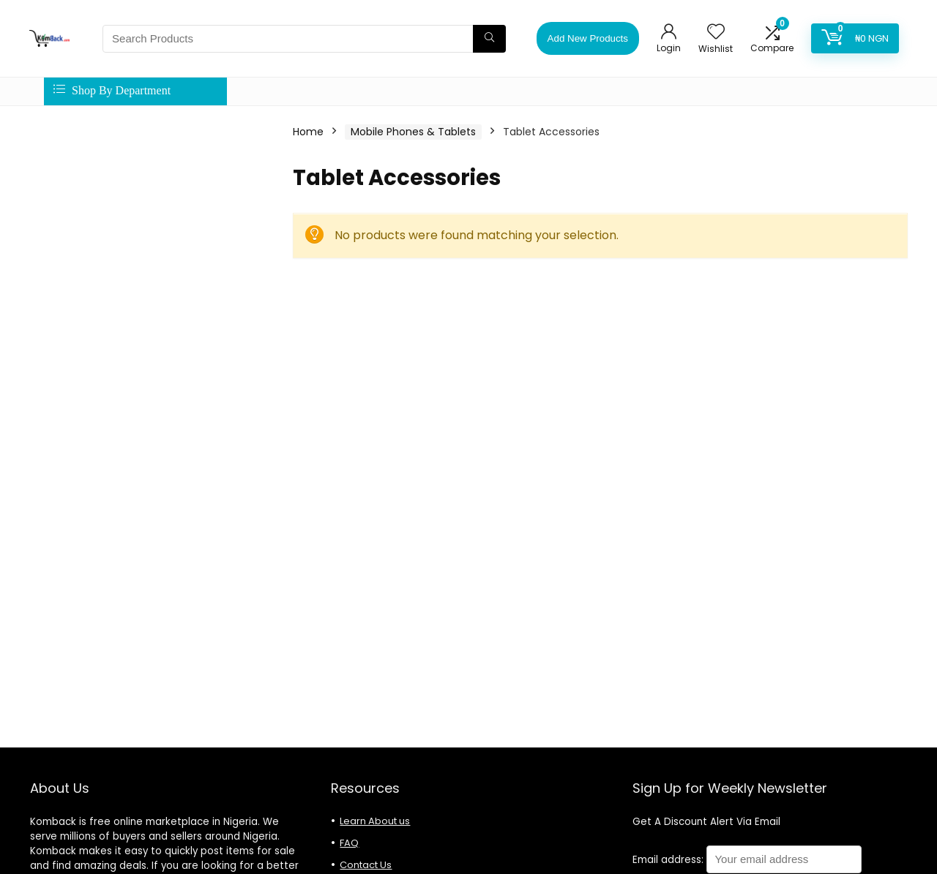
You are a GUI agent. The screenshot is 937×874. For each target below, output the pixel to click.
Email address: (747, 860)
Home (308, 131)
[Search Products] (489, 39)
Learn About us (375, 821)
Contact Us (366, 865)
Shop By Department (112, 90)
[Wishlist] (716, 32)
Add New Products (588, 38)
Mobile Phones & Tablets (413, 131)
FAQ (349, 843)
